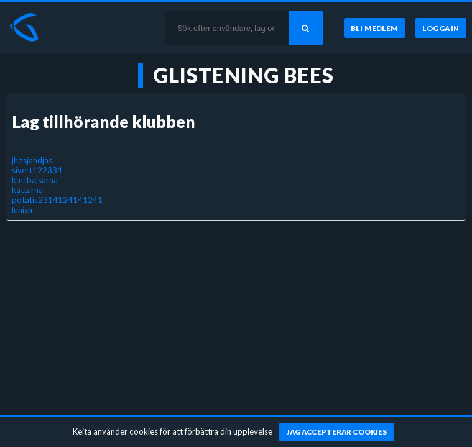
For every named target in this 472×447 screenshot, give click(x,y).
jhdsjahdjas (32, 160)
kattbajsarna (35, 180)
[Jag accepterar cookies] (336, 432)
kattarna (27, 190)
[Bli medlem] (374, 28)
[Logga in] (440, 28)
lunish (22, 210)
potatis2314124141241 (57, 200)
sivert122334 (37, 170)
